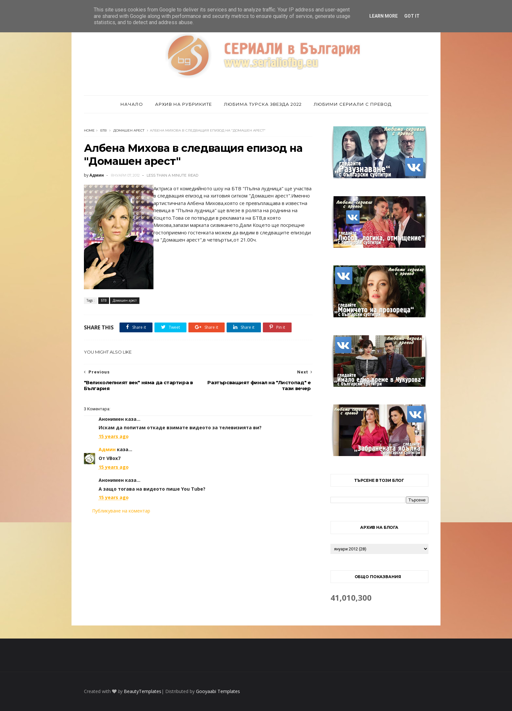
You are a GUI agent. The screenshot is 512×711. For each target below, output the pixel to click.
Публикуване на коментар (121, 511)
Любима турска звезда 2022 (263, 104)
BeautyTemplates (142, 691)
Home (89, 130)
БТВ (103, 130)
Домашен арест (128, 130)
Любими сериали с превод (353, 104)
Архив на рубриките (183, 104)
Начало (131, 104)
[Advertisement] (198, 569)
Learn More (383, 16)
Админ (107, 449)
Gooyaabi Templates (218, 691)
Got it (412, 16)
